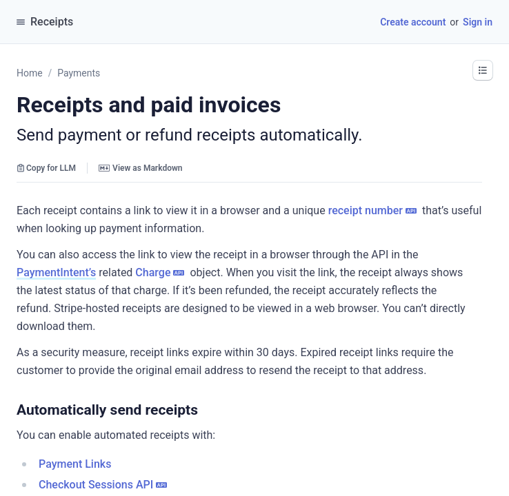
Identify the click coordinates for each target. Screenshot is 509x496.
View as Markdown (140, 168)
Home (30, 73)
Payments (78, 73)
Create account (413, 22)
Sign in (477, 22)
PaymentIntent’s (56, 272)
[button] (482, 70)
